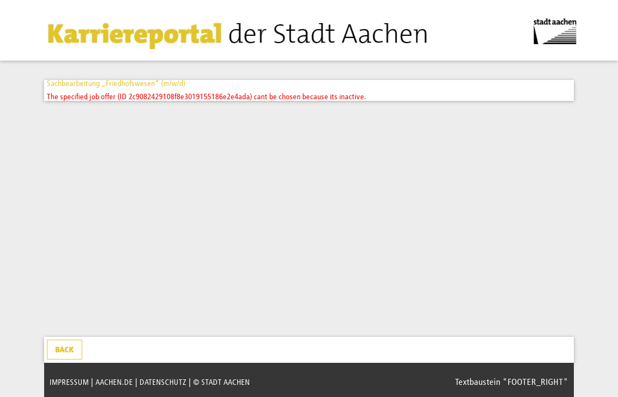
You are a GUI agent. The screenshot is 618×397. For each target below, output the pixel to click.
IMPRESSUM (69, 383)
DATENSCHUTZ (163, 383)
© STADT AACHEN (221, 383)
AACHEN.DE (114, 383)
